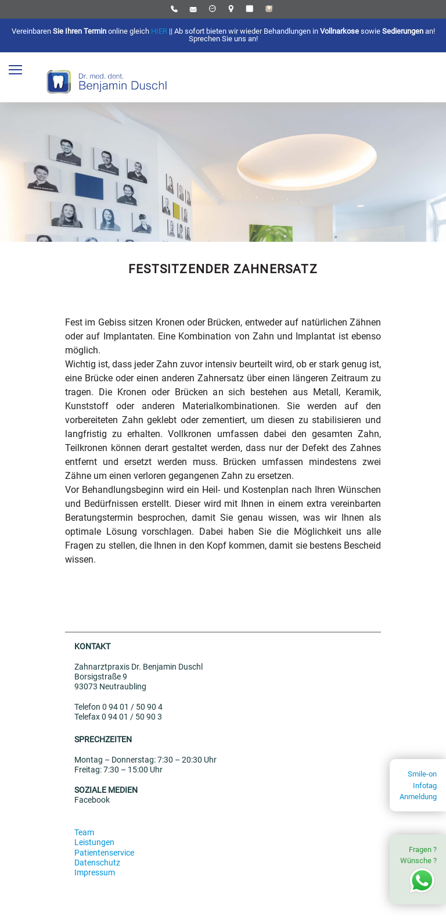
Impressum (94, 873)
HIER (159, 31)
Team (84, 833)
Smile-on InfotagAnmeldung (418, 785)
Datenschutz (97, 863)
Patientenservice (104, 853)
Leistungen (94, 842)
